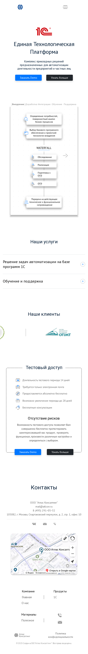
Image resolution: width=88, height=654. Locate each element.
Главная (27, 597)
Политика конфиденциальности (60, 635)
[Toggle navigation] (65, 7)
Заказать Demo (28, 77)
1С (55, 597)
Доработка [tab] (31, 104)
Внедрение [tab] (18, 104)
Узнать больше (59, 77)
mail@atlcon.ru (44, 506)
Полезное (27, 620)
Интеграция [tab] (44, 104)
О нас (25, 603)
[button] (76, 153)
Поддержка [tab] (70, 104)
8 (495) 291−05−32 (44, 510)
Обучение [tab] (57, 104)
